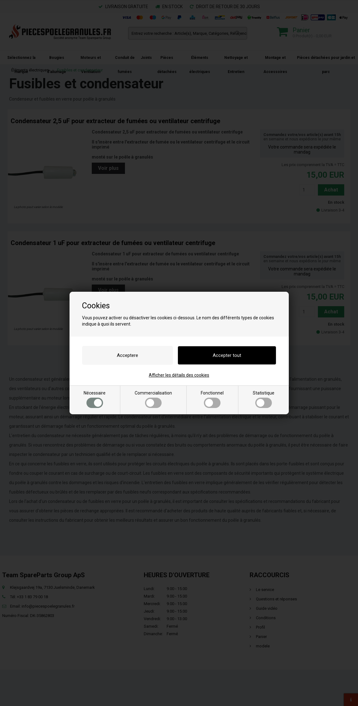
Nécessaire (95, 399)
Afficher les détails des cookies (179, 375)
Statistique (263, 399)
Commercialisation (153, 399)
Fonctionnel (212, 399)
